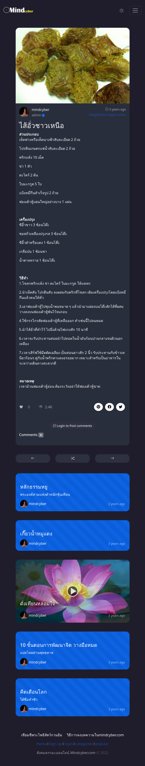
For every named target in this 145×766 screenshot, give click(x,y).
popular (102, 743)
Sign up (55, 743)
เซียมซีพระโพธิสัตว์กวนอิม (41, 734)
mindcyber (40, 109)
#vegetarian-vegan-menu (107, 115)
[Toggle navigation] (135, 10)
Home (41, 743)
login (68, 743)
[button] (109, 407)
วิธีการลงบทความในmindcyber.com (95, 734)
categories (84, 743)
